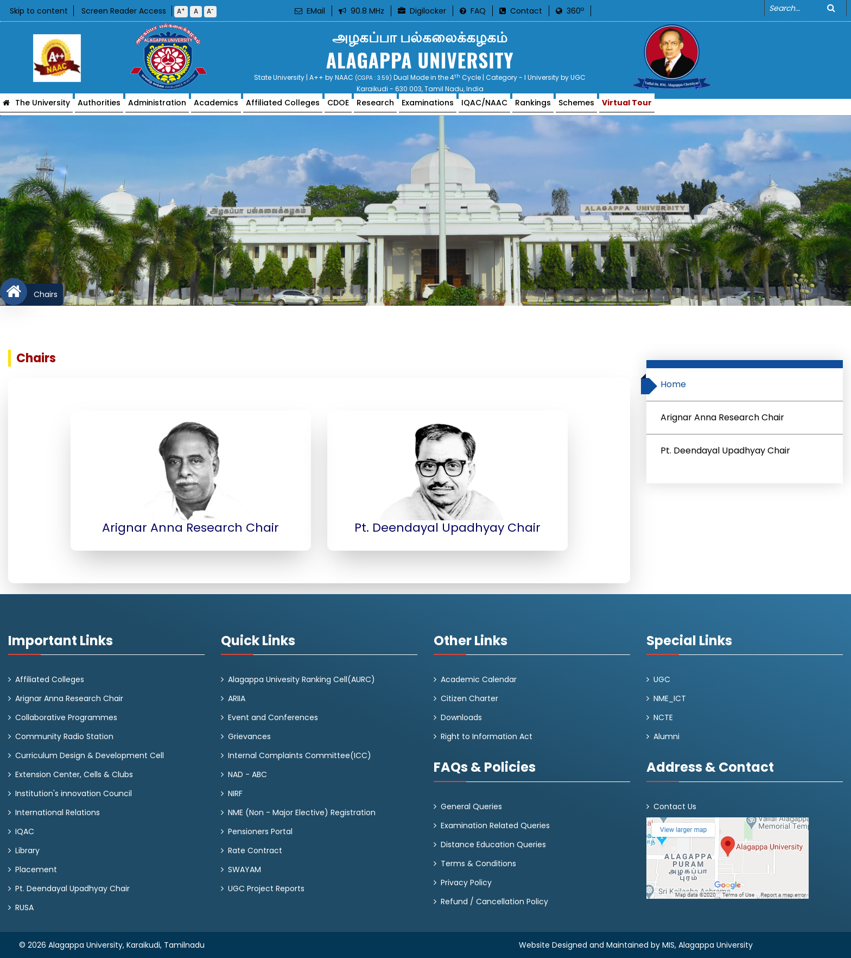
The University (42, 105)
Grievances (249, 736)
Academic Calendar (479, 679)
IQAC (24, 831)
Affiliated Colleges (283, 105)
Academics (216, 105)
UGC (661, 679)
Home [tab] (669, 386)
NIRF (235, 793)
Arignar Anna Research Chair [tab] (722, 417)
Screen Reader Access (123, 10)
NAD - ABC (247, 774)
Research (375, 105)
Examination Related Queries (495, 825)
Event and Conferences (273, 717)
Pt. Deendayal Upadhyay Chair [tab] (725, 450)
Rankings (533, 105)
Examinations (428, 105)
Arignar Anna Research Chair (69, 698)
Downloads (461, 717)
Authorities (99, 105)
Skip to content (39, 10)
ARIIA (236, 698)
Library (27, 850)
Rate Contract (255, 850)
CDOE (338, 105)
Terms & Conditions (478, 863)
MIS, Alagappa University (707, 945)
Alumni (666, 736)
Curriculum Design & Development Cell (89, 755)
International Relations (57, 812)
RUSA (24, 907)
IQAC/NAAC (484, 105)
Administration (157, 105)
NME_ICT (669, 698)
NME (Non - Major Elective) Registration (302, 812)
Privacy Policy (466, 882)
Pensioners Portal (260, 831)
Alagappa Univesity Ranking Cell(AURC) (301, 679)
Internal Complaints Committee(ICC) (299, 755)
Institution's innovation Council (73, 793)
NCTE (663, 717)
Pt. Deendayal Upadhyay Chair (72, 888)
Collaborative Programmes (66, 717)
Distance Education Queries (493, 844)
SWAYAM (244, 869)
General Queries (471, 806)
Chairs (42, 294)
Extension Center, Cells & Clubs (74, 774)
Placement (36, 869)
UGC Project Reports (266, 888)
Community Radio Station (64, 736)
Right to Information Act (486, 736)
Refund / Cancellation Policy (494, 901)
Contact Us (674, 806)
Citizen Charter (469, 698)
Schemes (576, 105)
